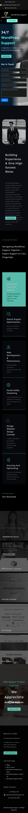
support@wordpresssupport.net (11, 5)
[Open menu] (1, 20)
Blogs (8, 765)
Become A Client (14, 711)
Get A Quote (12, 20)
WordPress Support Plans (14, 779)
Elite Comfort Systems (11, 585)
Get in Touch (10, 767)
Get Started (6, 58)
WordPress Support (19, 15)
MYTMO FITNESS (9, 616)
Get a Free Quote (10, 754)
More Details (10, 220)
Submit (4, 100)
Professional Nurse (11, 553)
